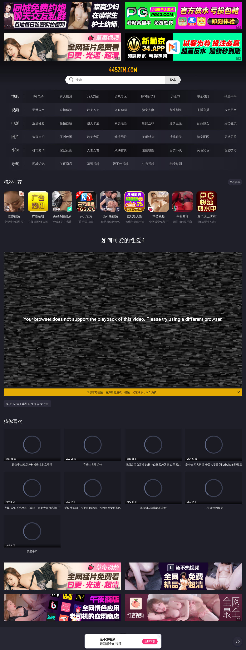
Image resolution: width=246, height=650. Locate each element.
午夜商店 (66, 164)
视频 (15, 109)
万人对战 (93, 96)
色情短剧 (176, 164)
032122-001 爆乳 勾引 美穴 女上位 (27, 404)
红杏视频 (148, 164)
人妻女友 (93, 150)
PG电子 (38, 96)
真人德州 (66, 96)
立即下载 (150, 641)
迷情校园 (148, 150)
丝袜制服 (176, 110)
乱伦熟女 (203, 123)
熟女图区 (203, 137)
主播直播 (203, 110)
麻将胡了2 (148, 96)
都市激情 (38, 150)
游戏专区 (121, 96)
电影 (15, 123)
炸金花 (175, 96)
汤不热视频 (120, 164)
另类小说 (176, 150)
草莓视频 (93, 164)
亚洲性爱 (38, 123)
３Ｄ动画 (121, 110)
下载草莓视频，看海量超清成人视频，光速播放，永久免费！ (163, 392)
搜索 (173, 80)
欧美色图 (93, 137)
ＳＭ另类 (230, 110)
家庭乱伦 (66, 150)
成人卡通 (93, 123)
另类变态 (230, 123)
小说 (15, 150)
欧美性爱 (121, 123)
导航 (15, 163)
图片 (15, 136)
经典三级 (176, 123)
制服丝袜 (148, 123)
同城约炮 (38, 164)
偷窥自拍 (38, 137)
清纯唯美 (176, 137)
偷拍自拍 (66, 123)
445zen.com (123, 70)
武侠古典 (121, 150)
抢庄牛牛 (230, 96)
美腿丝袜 (148, 137)
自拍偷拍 (66, 110)
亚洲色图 (66, 137)
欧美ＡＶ (93, 110)
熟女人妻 (148, 110)
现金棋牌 (203, 96)
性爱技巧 (230, 150)
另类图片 (230, 137)
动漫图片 (121, 137)
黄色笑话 (203, 150)
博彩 (15, 96)
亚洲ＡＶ (38, 110)
